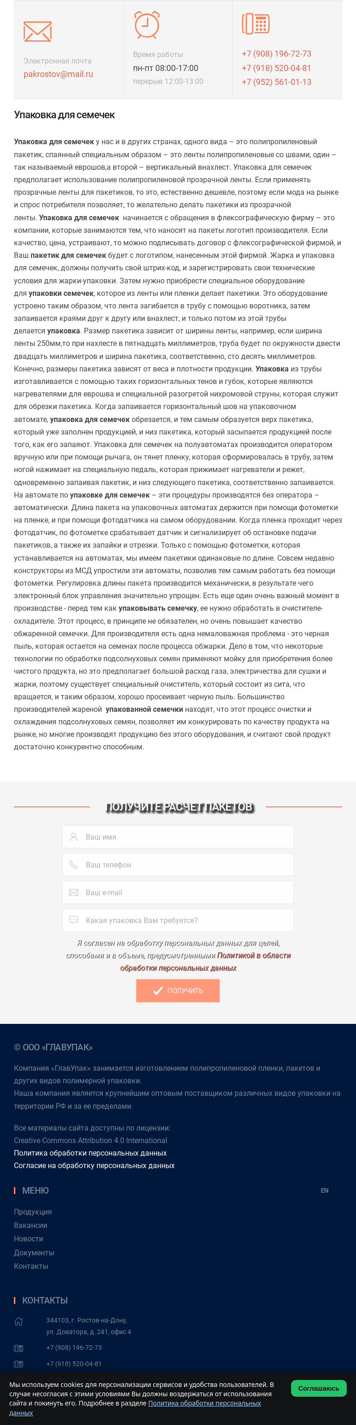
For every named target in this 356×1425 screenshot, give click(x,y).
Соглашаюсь (319, 1388)
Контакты (31, 1266)
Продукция (33, 1212)
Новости (28, 1238)
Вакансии (30, 1225)
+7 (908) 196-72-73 (277, 53)
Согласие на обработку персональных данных (94, 1165)
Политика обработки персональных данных (90, 1153)
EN (325, 1190)
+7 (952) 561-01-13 (277, 82)
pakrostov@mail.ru (58, 74)
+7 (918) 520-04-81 (277, 68)
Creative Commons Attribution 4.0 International (90, 1140)
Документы (34, 1252)
